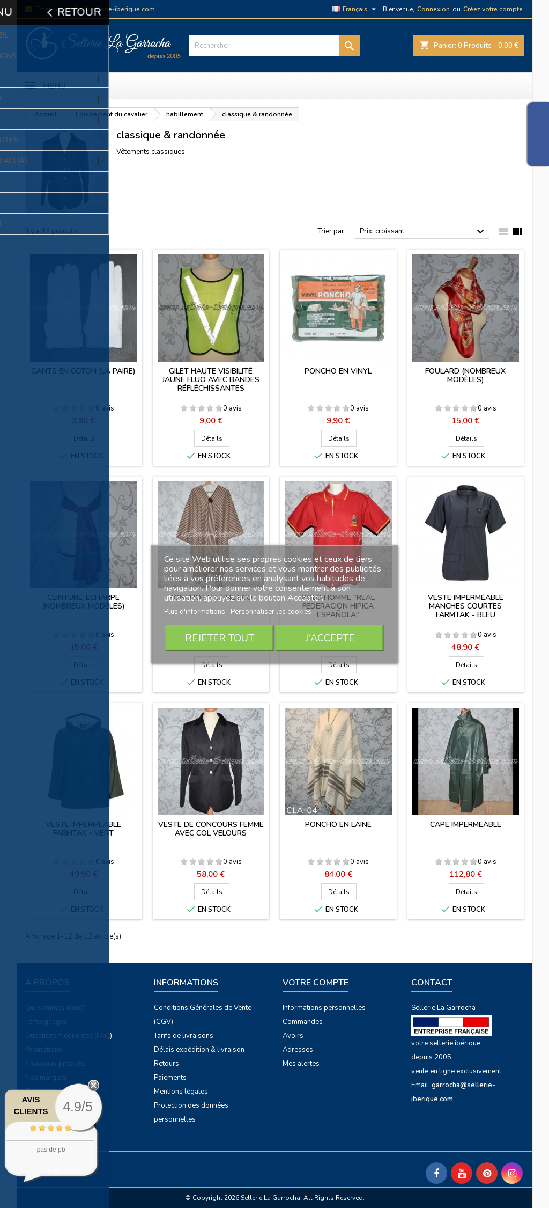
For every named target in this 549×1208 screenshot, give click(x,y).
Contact (431, 983)
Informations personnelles (324, 1008)
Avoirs (293, 1036)
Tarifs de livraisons (183, 1036)
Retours (166, 1063)
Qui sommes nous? (55, 1008)
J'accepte (329, 638)
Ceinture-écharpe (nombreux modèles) (83, 601)
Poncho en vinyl (338, 371)
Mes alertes (301, 1063)
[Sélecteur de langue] (355, 9)
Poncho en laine (338, 824)
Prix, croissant (423, 231)
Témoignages (46, 1022)
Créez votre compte (493, 9)
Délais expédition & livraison (199, 1050)
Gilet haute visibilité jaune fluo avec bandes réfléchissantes (210, 379)
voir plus (64, 1170)
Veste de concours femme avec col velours (211, 828)
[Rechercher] (274, 45)
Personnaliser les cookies (271, 612)
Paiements (170, 1077)
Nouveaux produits (55, 1063)
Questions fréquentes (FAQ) (68, 1036)
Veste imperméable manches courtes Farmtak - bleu (465, 606)
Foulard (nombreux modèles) (465, 375)
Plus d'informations (195, 612)
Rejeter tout (219, 638)
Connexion (433, 9)
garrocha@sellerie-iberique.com (105, 9)
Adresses (298, 1050)
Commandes (303, 1022)
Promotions (43, 1050)
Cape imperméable (465, 824)
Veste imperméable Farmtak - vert (83, 828)
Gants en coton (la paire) (83, 371)
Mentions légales (181, 1091)
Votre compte (315, 983)
